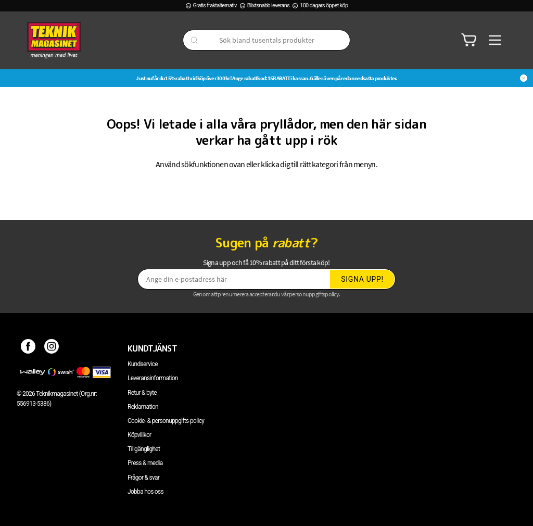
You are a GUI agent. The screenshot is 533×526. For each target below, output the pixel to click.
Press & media (145, 463)
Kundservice (143, 364)
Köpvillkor (139, 435)
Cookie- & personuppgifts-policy (166, 420)
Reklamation (143, 406)
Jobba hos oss (145, 491)
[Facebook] (28, 348)
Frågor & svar (143, 477)
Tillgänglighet (144, 449)
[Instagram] (51, 348)
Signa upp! (362, 279)
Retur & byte (142, 392)
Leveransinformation (153, 378)
